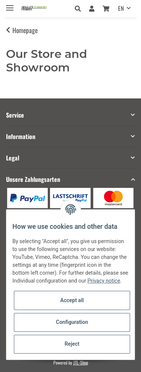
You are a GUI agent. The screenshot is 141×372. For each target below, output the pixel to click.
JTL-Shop (80, 362)
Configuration (72, 322)
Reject (72, 344)
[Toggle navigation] (10, 4)
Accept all (71, 300)
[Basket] (106, 8)
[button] (80, 8)
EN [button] (121, 8)
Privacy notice (103, 281)
